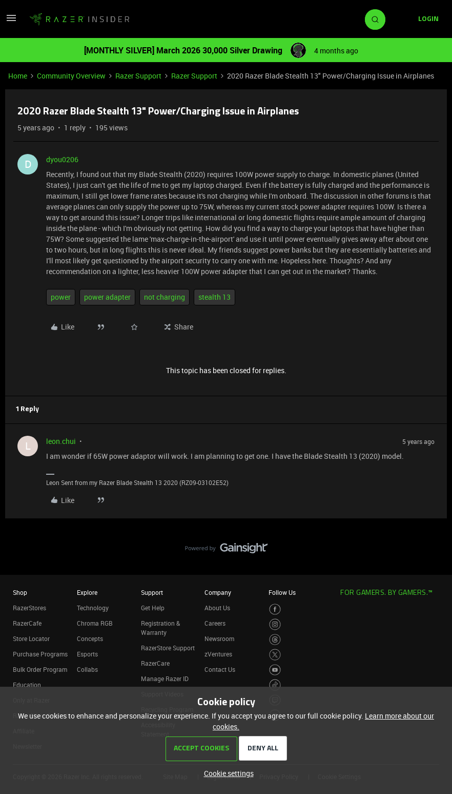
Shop (20, 592)
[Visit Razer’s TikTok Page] (275, 685)
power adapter (107, 297)
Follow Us (282, 592)
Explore (87, 592)
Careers (214, 623)
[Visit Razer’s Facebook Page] (275, 609)
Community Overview (71, 76)
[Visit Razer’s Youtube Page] (275, 670)
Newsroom (219, 638)
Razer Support (138, 76)
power (61, 297)
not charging (164, 297)
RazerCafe (27, 623)
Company (217, 592)
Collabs (87, 669)
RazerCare (155, 663)
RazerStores (29, 608)
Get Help (153, 608)
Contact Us (219, 669)
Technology (93, 608)
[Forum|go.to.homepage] (79, 19)
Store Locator (31, 638)
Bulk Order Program (40, 669)
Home (17, 76)
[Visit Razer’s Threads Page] (275, 639)
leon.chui (61, 441)
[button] (11, 21)
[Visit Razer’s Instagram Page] (275, 624)
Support (152, 592)
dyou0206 (62, 159)
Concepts (90, 638)
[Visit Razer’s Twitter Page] (275, 654)
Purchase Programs (40, 654)
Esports (87, 654)
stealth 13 (214, 297)
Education (27, 685)
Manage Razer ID (165, 678)
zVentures (218, 654)
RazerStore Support (168, 648)
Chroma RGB (95, 623)
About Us (217, 608)
